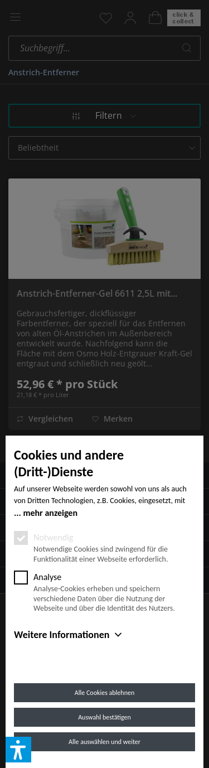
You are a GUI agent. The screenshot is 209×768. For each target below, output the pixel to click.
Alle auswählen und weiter (104, 742)
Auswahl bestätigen (104, 717)
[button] (18, 749)
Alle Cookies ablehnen (104, 693)
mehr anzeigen (50, 513)
